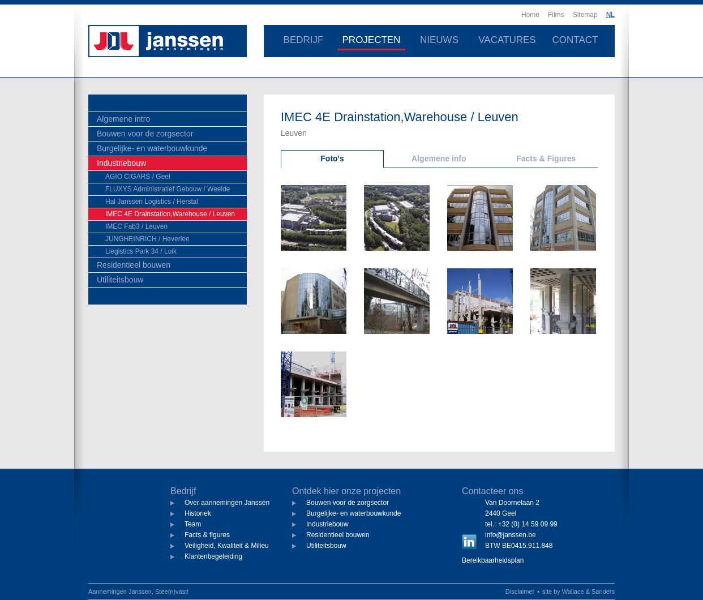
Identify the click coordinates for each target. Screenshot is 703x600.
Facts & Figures (546, 158)
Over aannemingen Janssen (227, 503)
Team (193, 524)
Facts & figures (207, 535)
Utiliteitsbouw (120, 279)
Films (556, 15)
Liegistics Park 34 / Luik (141, 251)
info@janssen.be (510, 535)
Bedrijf (304, 40)
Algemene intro (123, 118)
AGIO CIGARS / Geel (137, 177)
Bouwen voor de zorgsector (145, 133)
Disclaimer (519, 591)
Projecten (371, 40)
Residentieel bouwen (133, 264)
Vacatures (506, 40)
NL (610, 15)
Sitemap (585, 15)
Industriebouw (121, 163)
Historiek (198, 513)
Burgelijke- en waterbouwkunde (152, 148)
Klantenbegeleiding (213, 556)
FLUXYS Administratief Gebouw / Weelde (167, 189)
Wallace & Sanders (588, 591)
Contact (575, 40)
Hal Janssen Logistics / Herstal (151, 201)
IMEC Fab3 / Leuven (136, 226)
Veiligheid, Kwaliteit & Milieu (227, 546)
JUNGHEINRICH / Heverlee (147, 239)
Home (530, 15)
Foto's (332, 158)
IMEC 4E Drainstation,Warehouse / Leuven (170, 214)
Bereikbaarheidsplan (493, 560)
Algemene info (438, 158)
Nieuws (439, 40)
